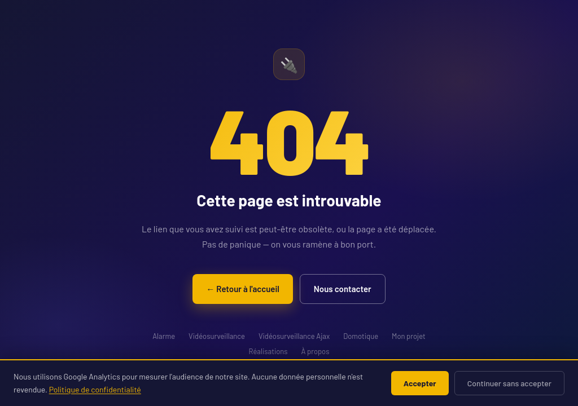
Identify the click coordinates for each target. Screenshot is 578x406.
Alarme (163, 336)
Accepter (420, 383)
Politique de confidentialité (95, 389)
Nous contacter (342, 289)
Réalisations (268, 351)
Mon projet (409, 336)
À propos (315, 351)
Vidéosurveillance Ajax (294, 336)
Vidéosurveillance (217, 336)
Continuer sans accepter (509, 383)
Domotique (360, 336)
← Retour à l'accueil (242, 289)
